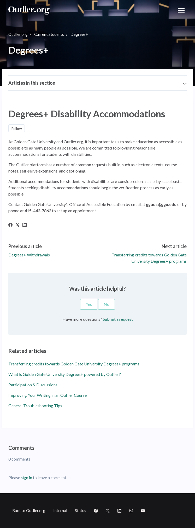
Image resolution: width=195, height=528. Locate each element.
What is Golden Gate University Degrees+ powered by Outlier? (64, 374)
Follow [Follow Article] (16, 128)
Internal (60, 510)
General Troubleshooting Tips (35, 405)
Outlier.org (18, 34)
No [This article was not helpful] (106, 304)
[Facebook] (10, 225)
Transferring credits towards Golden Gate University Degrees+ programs (73, 363)
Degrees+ (79, 34)
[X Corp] (17, 225)
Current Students (49, 34)
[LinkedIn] (24, 225)
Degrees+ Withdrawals (29, 254)
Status (80, 510)
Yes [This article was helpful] (89, 304)
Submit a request (118, 319)
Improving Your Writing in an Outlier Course (47, 395)
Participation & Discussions (32, 384)
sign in (26, 477)
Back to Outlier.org (28, 510)
